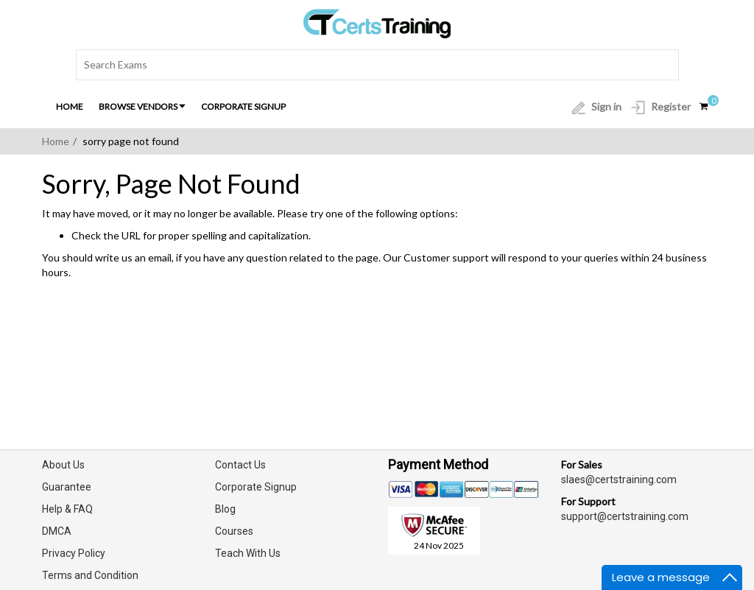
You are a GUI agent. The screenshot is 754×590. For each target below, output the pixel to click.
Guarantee (66, 487)
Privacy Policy (73, 553)
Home (69, 106)
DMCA (56, 531)
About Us (63, 465)
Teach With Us (248, 553)
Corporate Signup (243, 106)
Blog (225, 509)
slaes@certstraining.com (619, 479)
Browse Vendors (142, 106)
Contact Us (240, 465)
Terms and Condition (90, 575)
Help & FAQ (67, 509)
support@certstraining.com (624, 516)
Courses (234, 531)
